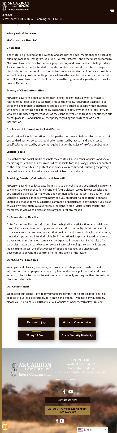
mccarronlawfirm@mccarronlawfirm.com (80, 372)
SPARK (66, 380)
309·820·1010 (10, 15)
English (85, 429)
